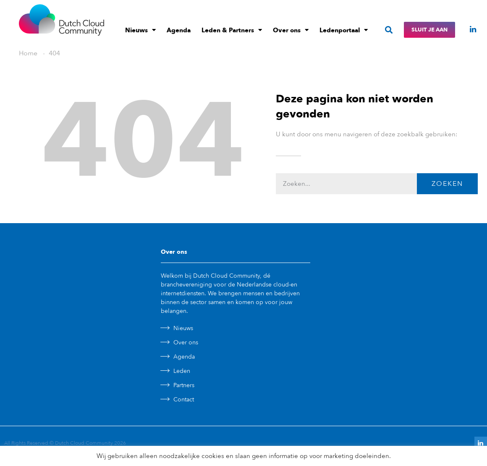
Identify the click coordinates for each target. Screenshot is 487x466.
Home (28, 53)
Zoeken (447, 183)
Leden (181, 371)
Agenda (179, 30)
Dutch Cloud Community (84, 443)
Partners (183, 385)
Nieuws (140, 30)
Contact (183, 400)
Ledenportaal (343, 30)
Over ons (291, 30)
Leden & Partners (232, 30)
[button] (388, 30)
